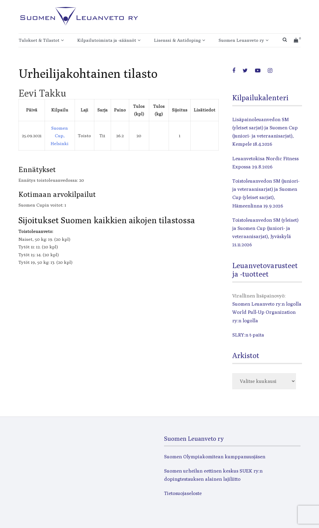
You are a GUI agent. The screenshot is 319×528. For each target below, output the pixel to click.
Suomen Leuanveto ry (241, 40)
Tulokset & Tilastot (39, 40)
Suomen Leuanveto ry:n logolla (266, 304)
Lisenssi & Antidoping (177, 40)
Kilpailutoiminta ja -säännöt (106, 40)
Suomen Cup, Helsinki (60, 135)
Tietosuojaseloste (183, 493)
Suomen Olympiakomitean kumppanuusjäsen (214, 457)
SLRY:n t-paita (248, 335)
